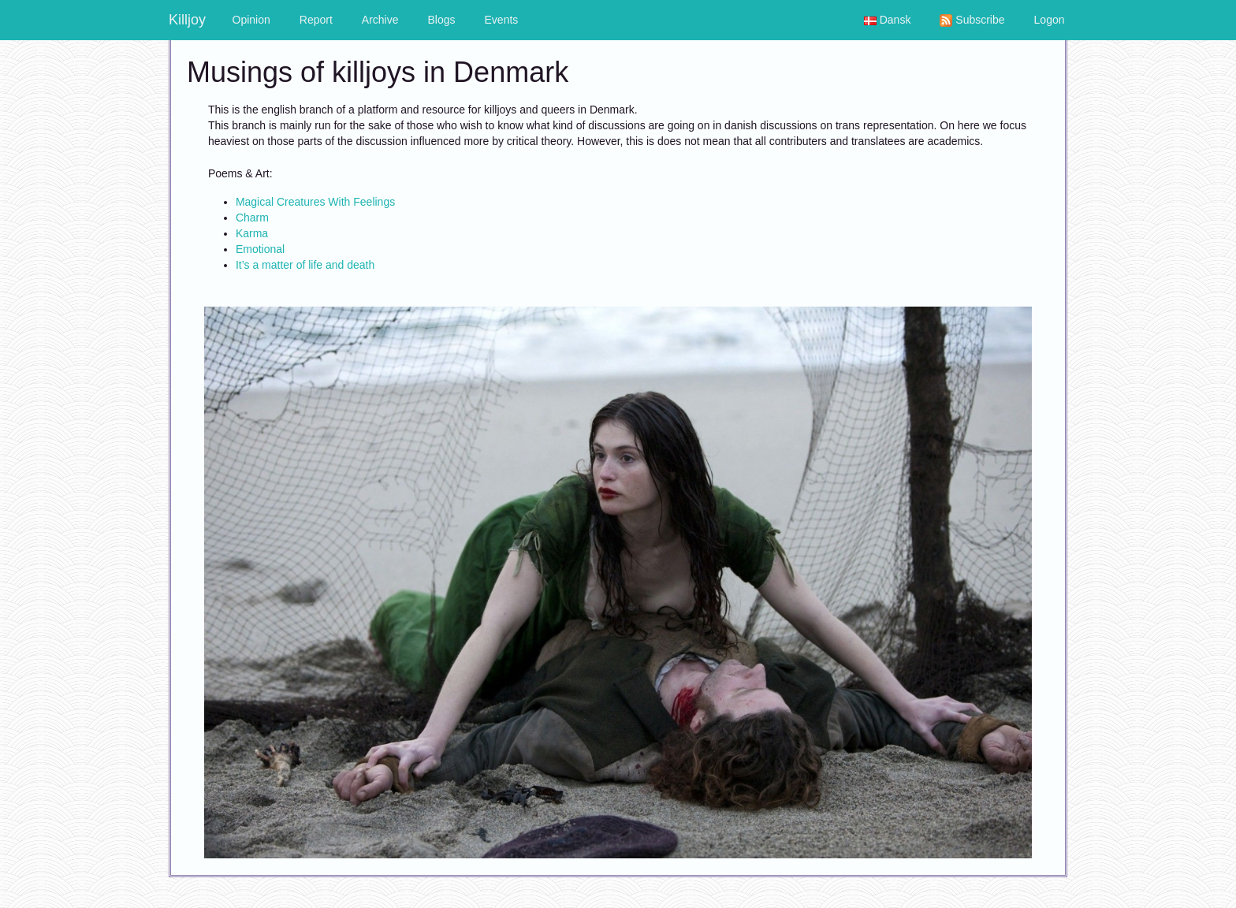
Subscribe (972, 20)
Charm (252, 217)
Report (316, 19)
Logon (1049, 19)
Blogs (442, 19)
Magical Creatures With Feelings (315, 201)
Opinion (251, 19)
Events (502, 19)
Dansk (887, 19)
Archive (380, 19)
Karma (252, 233)
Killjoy (187, 20)
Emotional (260, 249)
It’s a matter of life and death (305, 265)
